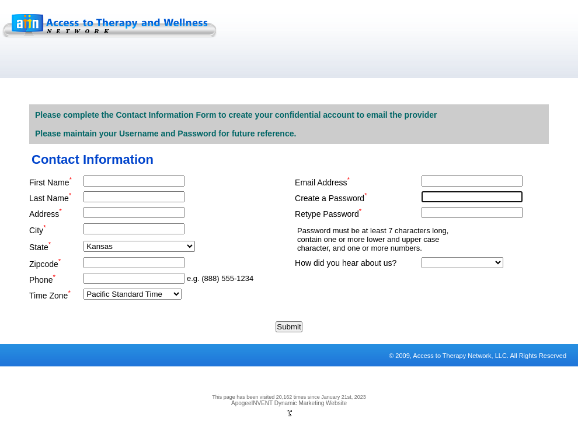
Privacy (22, 390)
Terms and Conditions (70, 390)
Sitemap (116, 390)
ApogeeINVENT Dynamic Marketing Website (289, 403)
